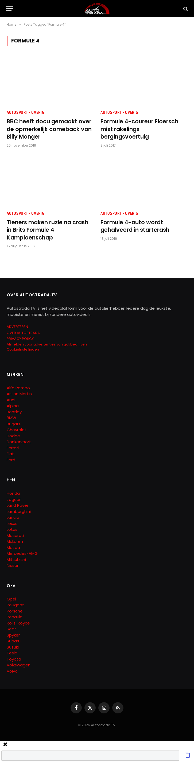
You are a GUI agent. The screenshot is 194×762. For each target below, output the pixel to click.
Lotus (12, 529)
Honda (13, 493)
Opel (11, 599)
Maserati (15, 535)
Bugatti (14, 424)
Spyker (13, 635)
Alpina (13, 406)
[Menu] (9, 9)
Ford (11, 460)
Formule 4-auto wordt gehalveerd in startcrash (134, 226)
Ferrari (13, 448)
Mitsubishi (16, 559)
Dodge (13, 436)
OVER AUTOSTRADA (23, 332)
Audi (11, 400)
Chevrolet (16, 430)
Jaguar (14, 499)
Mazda (13, 547)
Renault (14, 617)
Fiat (10, 454)
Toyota (14, 659)
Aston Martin (19, 393)
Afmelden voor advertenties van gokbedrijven (47, 344)
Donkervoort (19, 442)
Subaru (14, 641)
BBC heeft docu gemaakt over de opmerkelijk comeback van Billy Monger (49, 129)
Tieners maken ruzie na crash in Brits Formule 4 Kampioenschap (47, 230)
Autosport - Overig (25, 112)
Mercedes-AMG (22, 553)
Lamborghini (19, 511)
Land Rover (17, 505)
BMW (11, 418)
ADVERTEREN (17, 326)
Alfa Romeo (19, 388)
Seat (11, 629)
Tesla (12, 653)
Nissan (13, 565)
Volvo (12, 671)
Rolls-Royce (18, 623)
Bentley (14, 412)
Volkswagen (18, 665)
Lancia (13, 517)
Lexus (12, 523)
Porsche (15, 611)
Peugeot (15, 605)
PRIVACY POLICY (20, 338)
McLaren (15, 541)
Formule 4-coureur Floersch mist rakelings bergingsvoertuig (139, 129)
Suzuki (13, 647)
